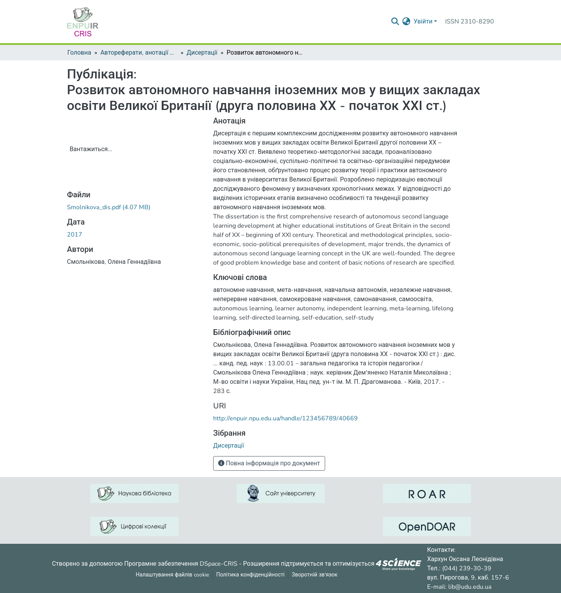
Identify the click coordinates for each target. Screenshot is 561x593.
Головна (79, 52)
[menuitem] (406, 21)
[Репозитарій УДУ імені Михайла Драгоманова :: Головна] (83, 21)
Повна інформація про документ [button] (269, 463)
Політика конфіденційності (250, 574)
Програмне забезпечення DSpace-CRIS (180, 563)
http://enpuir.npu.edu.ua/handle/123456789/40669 (285, 418)
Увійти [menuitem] (423, 21)
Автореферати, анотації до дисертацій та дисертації (138, 52)
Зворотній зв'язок (314, 574)
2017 (74, 234)
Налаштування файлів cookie (172, 574)
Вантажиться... (91, 149)
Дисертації (202, 52)
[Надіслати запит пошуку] (395, 21)
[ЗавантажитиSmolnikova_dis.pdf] (108, 207)
